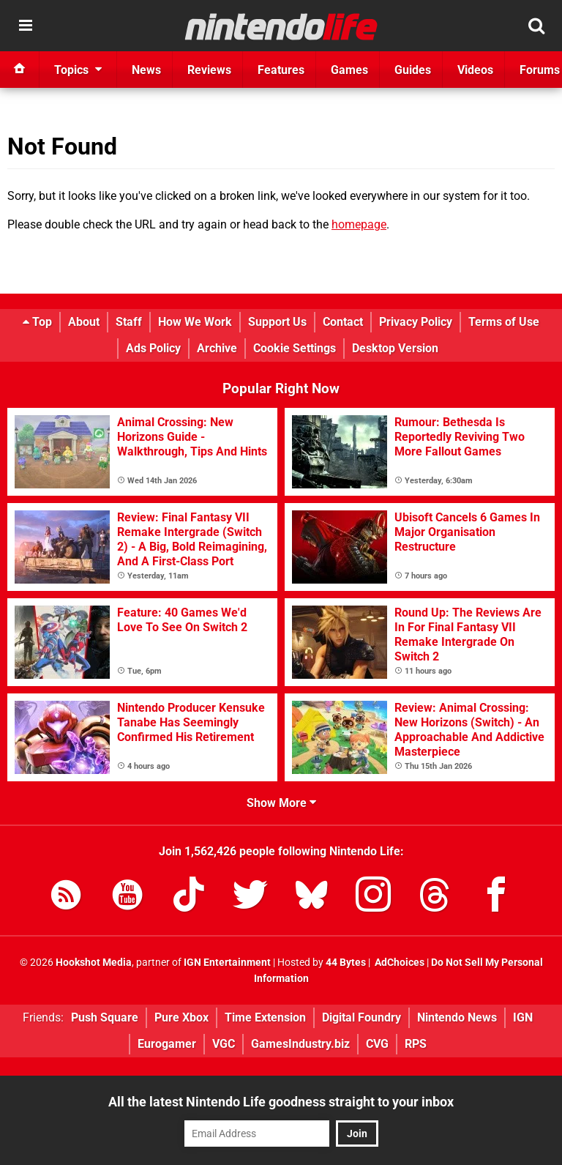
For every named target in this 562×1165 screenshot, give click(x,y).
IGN (523, 1017)
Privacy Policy (415, 322)
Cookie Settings (294, 348)
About (84, 322)
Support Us (277, 322)
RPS (416, 1044)
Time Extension (265, 1017)
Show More (281, 803)
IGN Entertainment (227, 962)
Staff (129, 322)
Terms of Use (503, 322)
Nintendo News (457, 1017)
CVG (377, 1044)
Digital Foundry (361, 1017)
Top (37, 322)
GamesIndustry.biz (300, 1044)
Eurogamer (167, 1044)
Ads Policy (153, 348)
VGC (223, 1044)
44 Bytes (346, 962)
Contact (343, 322)
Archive (217, 348)
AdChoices (398, 962)
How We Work (195, 322)
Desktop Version (395, 348)
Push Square (104, 1017)
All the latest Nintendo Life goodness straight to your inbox (281, 1101)
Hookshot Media (94, 962)
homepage (358, 224)
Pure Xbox (181, 1017)
